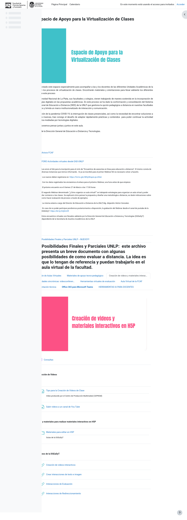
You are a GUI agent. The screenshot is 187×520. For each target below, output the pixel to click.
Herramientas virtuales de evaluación (117, 288)
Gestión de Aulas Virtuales (68, 282)
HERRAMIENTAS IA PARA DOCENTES (137, 293)
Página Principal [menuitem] (59, 4)
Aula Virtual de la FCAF (152, 288)
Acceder (181, 4)
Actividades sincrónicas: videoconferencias (75, 288)
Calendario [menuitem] (75, 4)
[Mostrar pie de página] (179, 512)
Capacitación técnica (65, 293)
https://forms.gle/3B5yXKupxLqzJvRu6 (105, 182)
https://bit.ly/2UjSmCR (80, 217)
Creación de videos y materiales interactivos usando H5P (150, 282)
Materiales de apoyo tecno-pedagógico (105, 282)
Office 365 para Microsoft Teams (97, 293)
